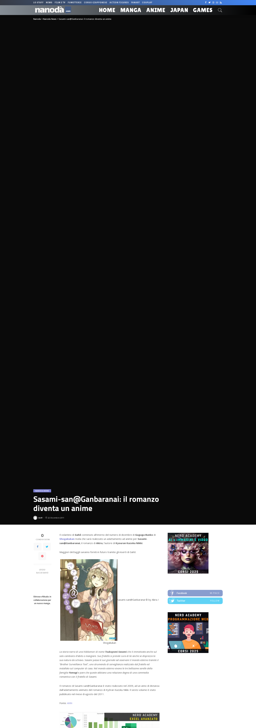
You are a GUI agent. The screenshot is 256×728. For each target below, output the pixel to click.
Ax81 (40, 518)
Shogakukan (66, 538)
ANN (69, 703)
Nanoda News (42, 491)
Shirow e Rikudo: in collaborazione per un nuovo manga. (42, 600)
